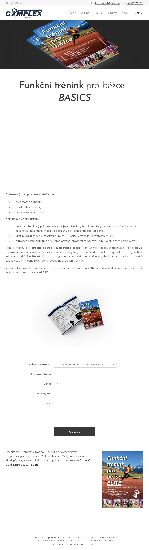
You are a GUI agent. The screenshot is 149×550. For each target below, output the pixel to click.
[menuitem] (77, 13)
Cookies (92, 544)
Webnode (79, 544)
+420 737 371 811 (135, 3)
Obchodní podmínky (103, 540)
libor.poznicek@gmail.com (107, 3)
